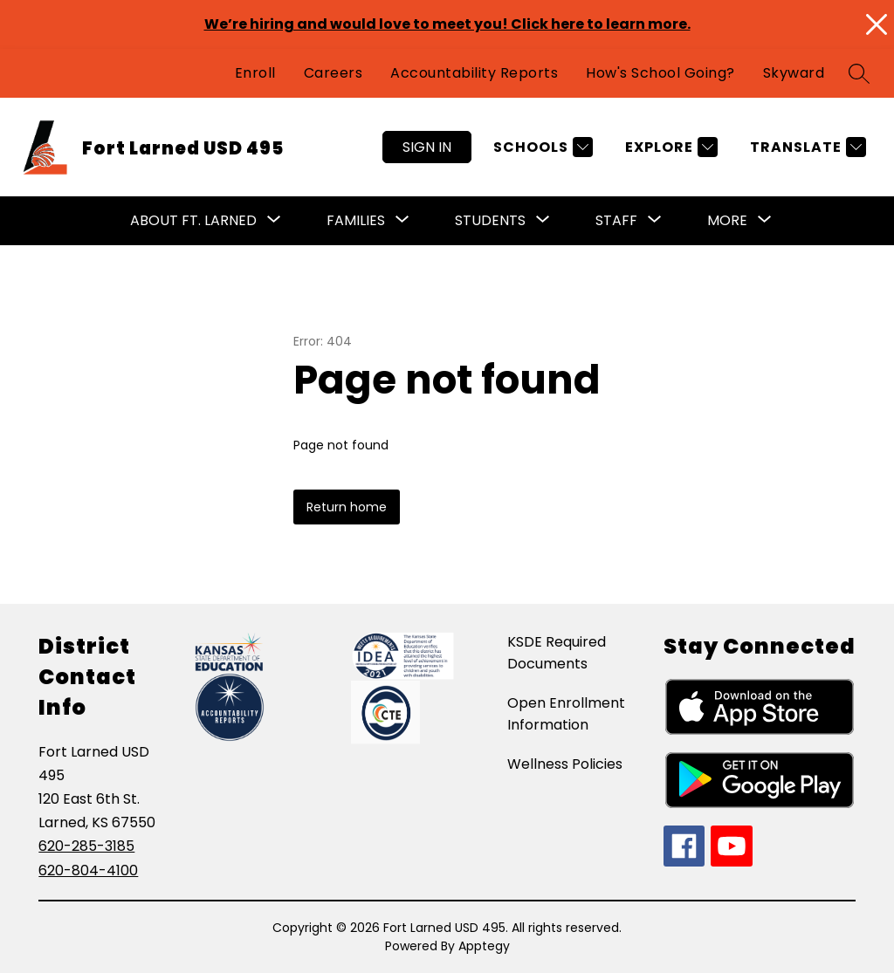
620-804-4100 (88, 870)
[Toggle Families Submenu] (402, 221)
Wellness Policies (564, 764)
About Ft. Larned (193, 220)
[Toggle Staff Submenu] (654, 221)
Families (356, 220)
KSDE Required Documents (556, 653)
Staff (616, 220)
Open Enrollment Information (566, 714)
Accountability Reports (474, 73)
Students (490, 220)
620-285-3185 (86, 846)
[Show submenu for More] (727, 220)
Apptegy (484, 946)
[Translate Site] (806, 147)
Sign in (426, 147)
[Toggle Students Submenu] (543, 221)
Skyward (794, 73)
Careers (333, 73)
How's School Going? (660, 73)
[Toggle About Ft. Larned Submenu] (274, 221)
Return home (346, 507)
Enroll (255, 73)
